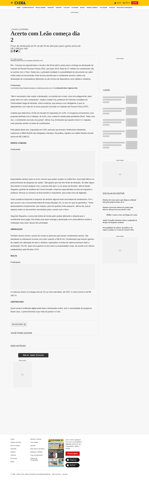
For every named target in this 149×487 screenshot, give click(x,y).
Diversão (50, 7)
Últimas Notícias (28, 7)
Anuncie (65, 474)
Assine (134, 3)
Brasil (82, 7)
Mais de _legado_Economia (33, 355)
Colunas (67, 7)
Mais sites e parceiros (124, 7)
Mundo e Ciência (92, 7)
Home (18, 7)
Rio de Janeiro (41, 7)
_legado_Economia (19, 29)
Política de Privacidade (34, 459)
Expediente (46, 474)
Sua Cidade (103, 7)
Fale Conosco (56, 474)
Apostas (112, 7)
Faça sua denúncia (36, 455)
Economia (74, 7)
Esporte (59, 7)
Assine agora (73, 453)
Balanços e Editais (36, 452)
